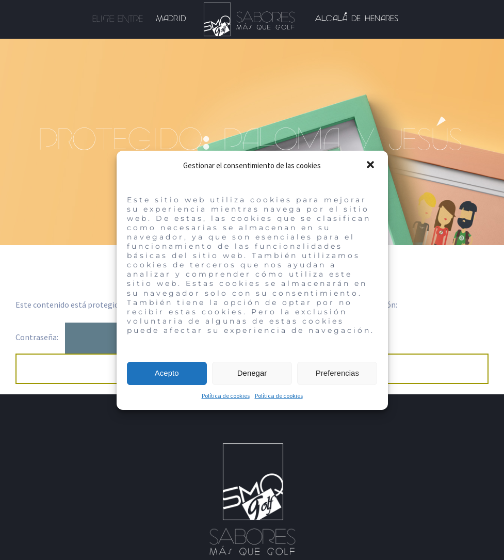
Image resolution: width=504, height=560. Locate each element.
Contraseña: (91, 337)
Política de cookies (226, 395)
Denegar (252, 373)
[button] (371, 165)
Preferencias (337, 373)
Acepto (167, 373)
